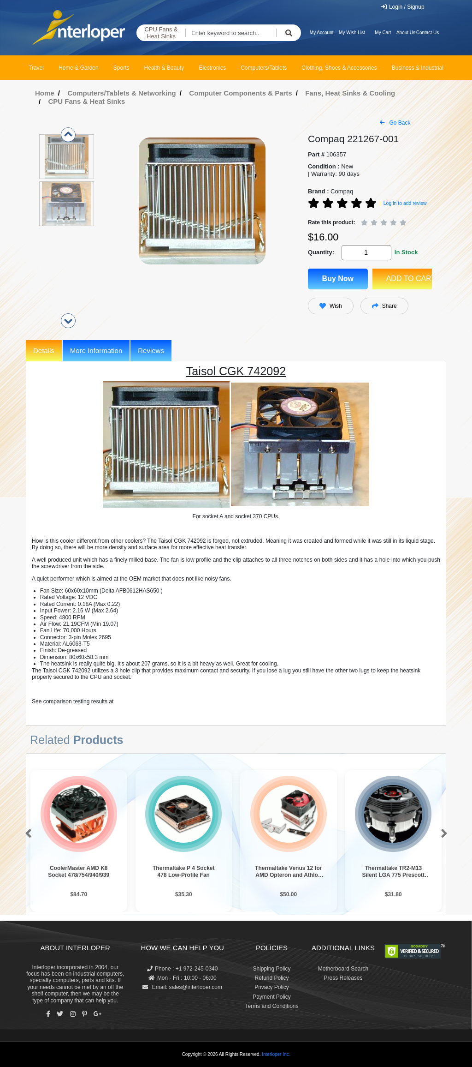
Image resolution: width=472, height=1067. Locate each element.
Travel (36, 68)
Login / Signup (403, 7)
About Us (405, 32)
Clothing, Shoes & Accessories (339, 68)
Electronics (212, 68)
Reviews (151, 350)
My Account (322, 32)
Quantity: (321, 252)
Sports (121, 68)
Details (43, 350)
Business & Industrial (417, 68)
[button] (26, 834)
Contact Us (427, 32)
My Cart (383, 32)
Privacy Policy (271, 987)
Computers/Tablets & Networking (121, 93)
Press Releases (343, 978)
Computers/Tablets (264, 68)
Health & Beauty (164, 68)
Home (44, 93)
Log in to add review (405, 203)
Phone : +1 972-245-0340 (182, 968)
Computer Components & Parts (240, 93)
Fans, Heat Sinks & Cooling (350, 93)
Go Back (395, 123)
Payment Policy (272, 997)
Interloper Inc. (276, 1054)
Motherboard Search (343, 968)
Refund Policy (271, 978)
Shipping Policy (271, 968)
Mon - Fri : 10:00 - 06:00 (182, 978)
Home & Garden (79, 68)
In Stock (406, 252)
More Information (96, 350)
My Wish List (352, 32)
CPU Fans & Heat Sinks (160, 33)
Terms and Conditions (271, 1006)
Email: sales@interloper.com (182, 987)
